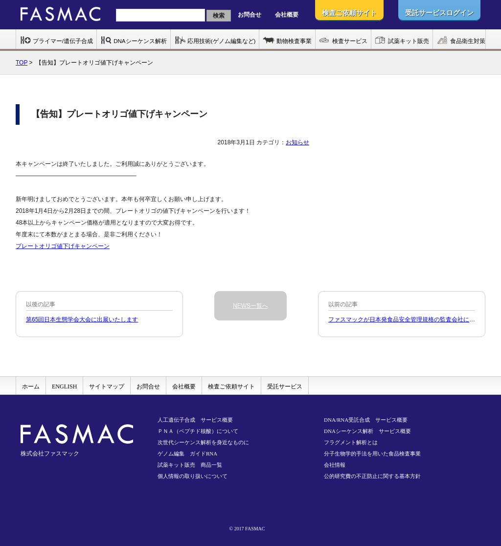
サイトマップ (106, 386)
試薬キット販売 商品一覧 (190, 465)
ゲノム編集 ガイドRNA (187, 453)
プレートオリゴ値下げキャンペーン (63, 246)
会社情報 (334, 465)
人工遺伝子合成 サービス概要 (195, 420)
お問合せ (249, 14)
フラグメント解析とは (351, 442)
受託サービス (284, 386)
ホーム (31, 386)
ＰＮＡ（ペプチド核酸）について (198, 431)
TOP (21, 62)
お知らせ (297, 142)
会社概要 (286, 14)
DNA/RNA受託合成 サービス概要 (366, 420)
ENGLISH (64, 386)
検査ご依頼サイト (231, 386)
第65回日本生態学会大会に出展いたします (82, 319)
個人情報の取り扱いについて (193, 476)
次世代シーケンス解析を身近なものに (203, 442)
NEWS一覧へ (250, 305)
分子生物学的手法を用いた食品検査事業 (372, 453)
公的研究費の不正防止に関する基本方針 (372, 476)
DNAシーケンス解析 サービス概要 (367, 431)
